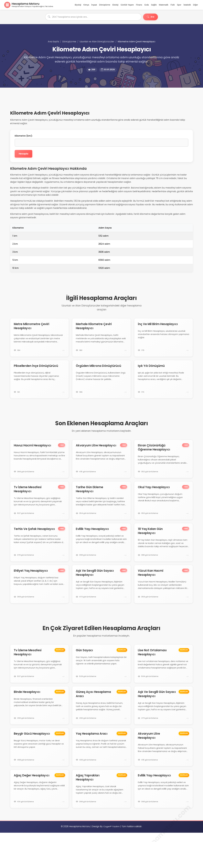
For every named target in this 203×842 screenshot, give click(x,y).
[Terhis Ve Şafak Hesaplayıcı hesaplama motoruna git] (39, 546)
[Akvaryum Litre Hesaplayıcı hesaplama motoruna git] (101, 461)
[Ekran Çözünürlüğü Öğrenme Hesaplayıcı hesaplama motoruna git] (163, 461)
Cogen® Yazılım (111, 835)
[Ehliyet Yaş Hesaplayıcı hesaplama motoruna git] (39, 589)
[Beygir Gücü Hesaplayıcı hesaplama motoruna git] (39, 755)
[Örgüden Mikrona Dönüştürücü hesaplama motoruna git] (101, 381)
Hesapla (25, 154)
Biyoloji (78, 5)
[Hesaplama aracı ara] (92, 18)
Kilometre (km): (24, 136)
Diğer (195, 5)
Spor (179, 5)
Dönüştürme (104, 5)
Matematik (163, 5)
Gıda (146, 5)
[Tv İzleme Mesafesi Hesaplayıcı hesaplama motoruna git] (39, 504)
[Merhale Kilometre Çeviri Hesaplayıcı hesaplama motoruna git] (101, 338)
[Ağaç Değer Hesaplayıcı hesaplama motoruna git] (39, 797)
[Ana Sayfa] (29, 5)
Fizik (173, 5)
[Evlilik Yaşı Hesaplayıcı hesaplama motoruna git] (101, 546)
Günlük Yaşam (127, 5)
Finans (139, 5)
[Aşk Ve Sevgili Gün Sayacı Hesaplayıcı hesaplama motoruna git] (101, 589)
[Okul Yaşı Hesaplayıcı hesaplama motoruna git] (163, 504)
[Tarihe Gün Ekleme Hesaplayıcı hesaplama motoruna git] (101, 504)
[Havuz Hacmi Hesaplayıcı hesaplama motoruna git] (39, 461)
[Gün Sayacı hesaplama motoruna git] (101, 670)
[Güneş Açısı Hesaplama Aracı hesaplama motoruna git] (101, 712)
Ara (149, 17)
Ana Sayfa (53, 42)
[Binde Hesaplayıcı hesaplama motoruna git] (39, 712)
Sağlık (154, 5)
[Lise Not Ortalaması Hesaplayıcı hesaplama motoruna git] (163, 670)
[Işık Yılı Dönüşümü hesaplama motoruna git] (163, 381)
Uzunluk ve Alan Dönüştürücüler (97, 42)
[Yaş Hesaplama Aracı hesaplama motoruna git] (101, 755)
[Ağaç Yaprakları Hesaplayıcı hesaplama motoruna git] (101, 797)
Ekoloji (115, 5)
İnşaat (94, 5)
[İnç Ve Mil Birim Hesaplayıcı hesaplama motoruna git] (163, 338)
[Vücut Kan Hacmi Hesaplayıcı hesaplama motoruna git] (163, 589)
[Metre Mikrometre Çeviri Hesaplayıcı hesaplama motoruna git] (39, 338)
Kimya (86, 5)
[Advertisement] (78, 104)
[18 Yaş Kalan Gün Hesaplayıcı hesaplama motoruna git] (163, 546)
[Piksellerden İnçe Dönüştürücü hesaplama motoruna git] (39, 381)
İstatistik (187, 5)
